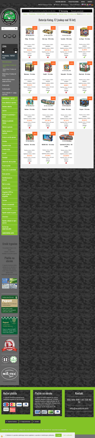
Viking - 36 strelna (29, 39)
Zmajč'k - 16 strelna (48, 74)
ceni (84, 14)
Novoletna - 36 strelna (29, 144)
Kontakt (90, 2)
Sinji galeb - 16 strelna (66, 74)
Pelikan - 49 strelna (66, 109)
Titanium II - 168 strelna (48, 109)
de (92, 4)
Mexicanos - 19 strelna (29, 74)
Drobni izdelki (5, 85)
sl (83, 4)
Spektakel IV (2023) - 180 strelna (66, 145)
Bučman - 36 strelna (30, 109)
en (85, 4)
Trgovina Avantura (60, 2)
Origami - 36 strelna (84, 109)
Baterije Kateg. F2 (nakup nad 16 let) (9, 65)
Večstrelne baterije (7, 62)
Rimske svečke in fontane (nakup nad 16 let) (8, 80)
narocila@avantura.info (59, 430)
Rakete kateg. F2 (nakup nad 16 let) (9, 75)
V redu (58, 435)
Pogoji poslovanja (73, 2)
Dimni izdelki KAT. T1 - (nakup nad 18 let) (9, 94)
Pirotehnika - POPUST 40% (37, 14)
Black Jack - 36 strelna (84, 74)
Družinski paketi (6, 89)
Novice (83, 2)
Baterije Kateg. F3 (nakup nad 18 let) (9, 69)
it (87, 4)
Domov (25, 14)
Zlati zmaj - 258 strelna (48, 39)
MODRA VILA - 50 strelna (48, 144)
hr (90, 4)
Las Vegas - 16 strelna (84, 39)
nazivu (89, 14)
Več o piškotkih (67, 435)
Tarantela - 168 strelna (66, 39)
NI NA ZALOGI (30, 35)
